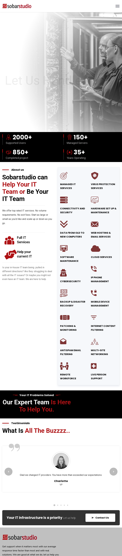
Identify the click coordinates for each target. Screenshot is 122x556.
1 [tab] (54, 505)
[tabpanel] (61, 470)
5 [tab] (67, 505)
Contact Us (100, 517)
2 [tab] (57, 505)
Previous (8, 472)
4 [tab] (64, 505)
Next (113, 472)
